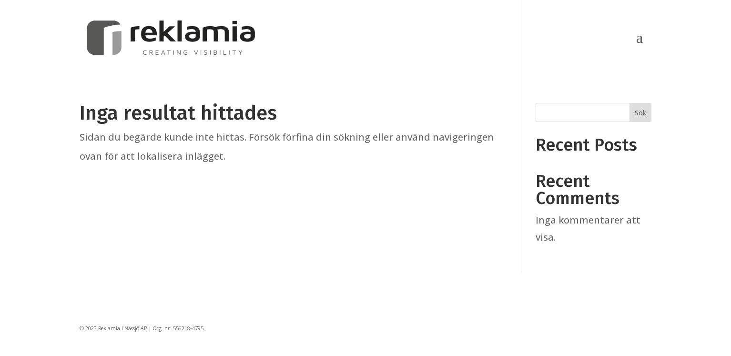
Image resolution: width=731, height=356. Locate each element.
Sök (640, 112)
